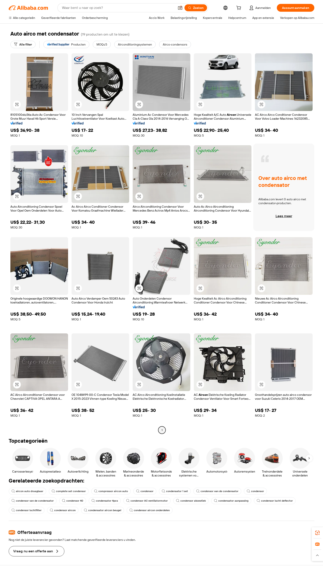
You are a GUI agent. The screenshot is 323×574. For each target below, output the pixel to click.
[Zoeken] (195, 7)
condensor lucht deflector (275, 500)
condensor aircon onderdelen (149, 510)
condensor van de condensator (217, 491)
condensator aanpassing (231, 500)
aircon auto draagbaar (27, 491)
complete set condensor (69, 491)
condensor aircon (63, 510)
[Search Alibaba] (118, 7)
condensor (144, 491)
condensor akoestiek (191, 500)
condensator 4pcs (104, 500)
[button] (180, 7)
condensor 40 (72, 500)
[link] (317, 532)
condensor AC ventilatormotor (147, 500)
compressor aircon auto (111, 491)
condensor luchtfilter (26, 510)
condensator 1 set (175, 491)
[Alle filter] (23, 44)
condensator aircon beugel (102, 510)
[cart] (239, 8)
